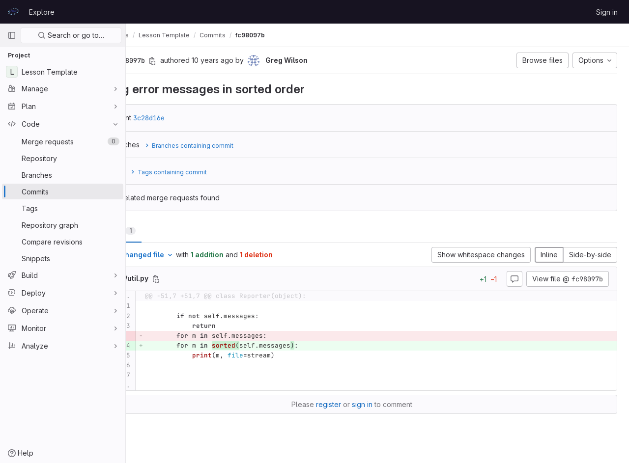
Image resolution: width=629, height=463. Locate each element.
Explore (42, 12)
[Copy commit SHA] (204, 61)
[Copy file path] (207, 279)
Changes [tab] (165, 230)
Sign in (607, 12)
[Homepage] (13, 12)
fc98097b (301, 35)
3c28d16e (200, 117)
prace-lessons (159, 35)
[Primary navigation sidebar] (12, 35)
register (354, 404)
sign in (387, 404)
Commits (264, 35)
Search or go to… (71, 35)
